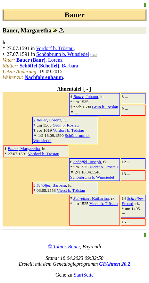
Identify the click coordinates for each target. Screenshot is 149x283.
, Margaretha (24, 148)
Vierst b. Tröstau (103, 166)
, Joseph (87, 161)
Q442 (93, 55)
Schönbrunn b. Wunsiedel (62, 54)
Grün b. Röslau (105, 106)
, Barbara (49, 65)
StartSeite (84, 275)
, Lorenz (39, 60)
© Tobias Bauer (64, 246)
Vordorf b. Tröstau (55, 48)
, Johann (85, 96)
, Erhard (133, 201)
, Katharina (91, 198)
